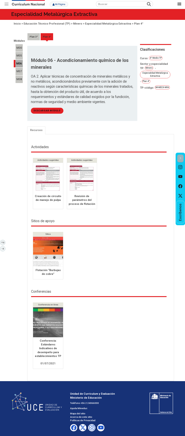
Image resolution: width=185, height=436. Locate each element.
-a (3, 248)
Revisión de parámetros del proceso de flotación (82, 200)
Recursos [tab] (36, 130)
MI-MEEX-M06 (162, 87)
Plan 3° (34, 36)
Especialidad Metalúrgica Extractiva (54, 14)
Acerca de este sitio (81, 417)
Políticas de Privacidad (82, 420)
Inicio (17, 23)
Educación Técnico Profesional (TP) (47, 23)
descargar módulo (47, 110)
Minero (77, 23)
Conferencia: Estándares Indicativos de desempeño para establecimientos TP (48, 348)
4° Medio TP (156, 58)
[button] (180, 158)
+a (3, 242)
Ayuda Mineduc (78, 408)
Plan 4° (138, 23)
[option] (180, 167)
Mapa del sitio (77, 414)
